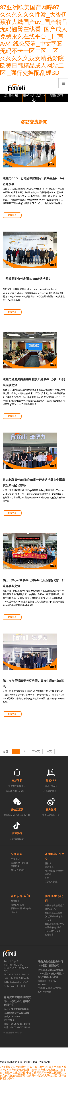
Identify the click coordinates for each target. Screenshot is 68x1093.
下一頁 (36, 751)
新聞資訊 (56, 96)
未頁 (49, 751)
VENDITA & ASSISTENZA (16, 981)
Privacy (18, 1032)
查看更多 (12, 215)
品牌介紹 (11, 96)
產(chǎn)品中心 (34, 98)
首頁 (5, 751)
